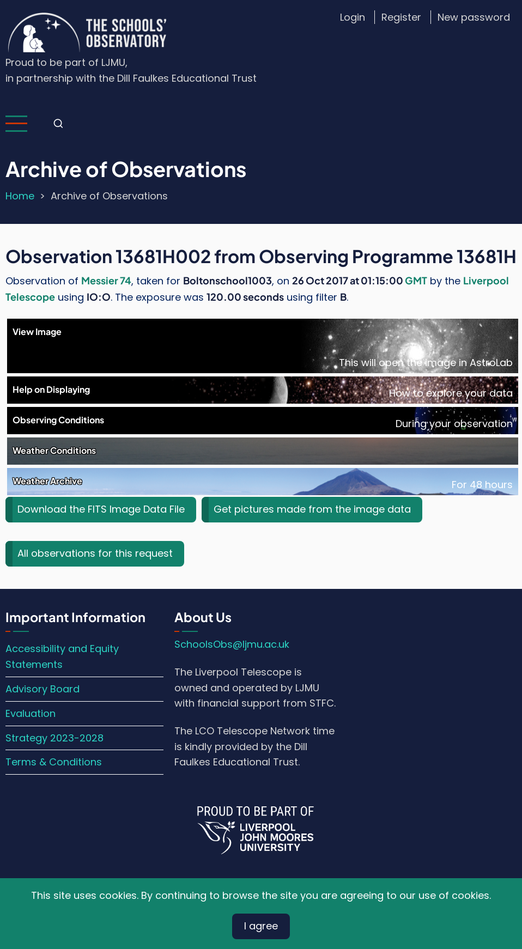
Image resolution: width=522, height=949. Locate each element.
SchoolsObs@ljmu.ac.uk (231, 644)
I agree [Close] (261, 926)
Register (401, 17)
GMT (416, 280)
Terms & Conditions (53, 762)
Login (352, 17)
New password (474, 17)
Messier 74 (106, 280)
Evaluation (30, 713)
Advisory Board (42, 689)
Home (19, 196)
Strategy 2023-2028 (54, 738)
